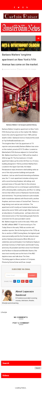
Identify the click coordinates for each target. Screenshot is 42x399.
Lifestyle (33, 69)
